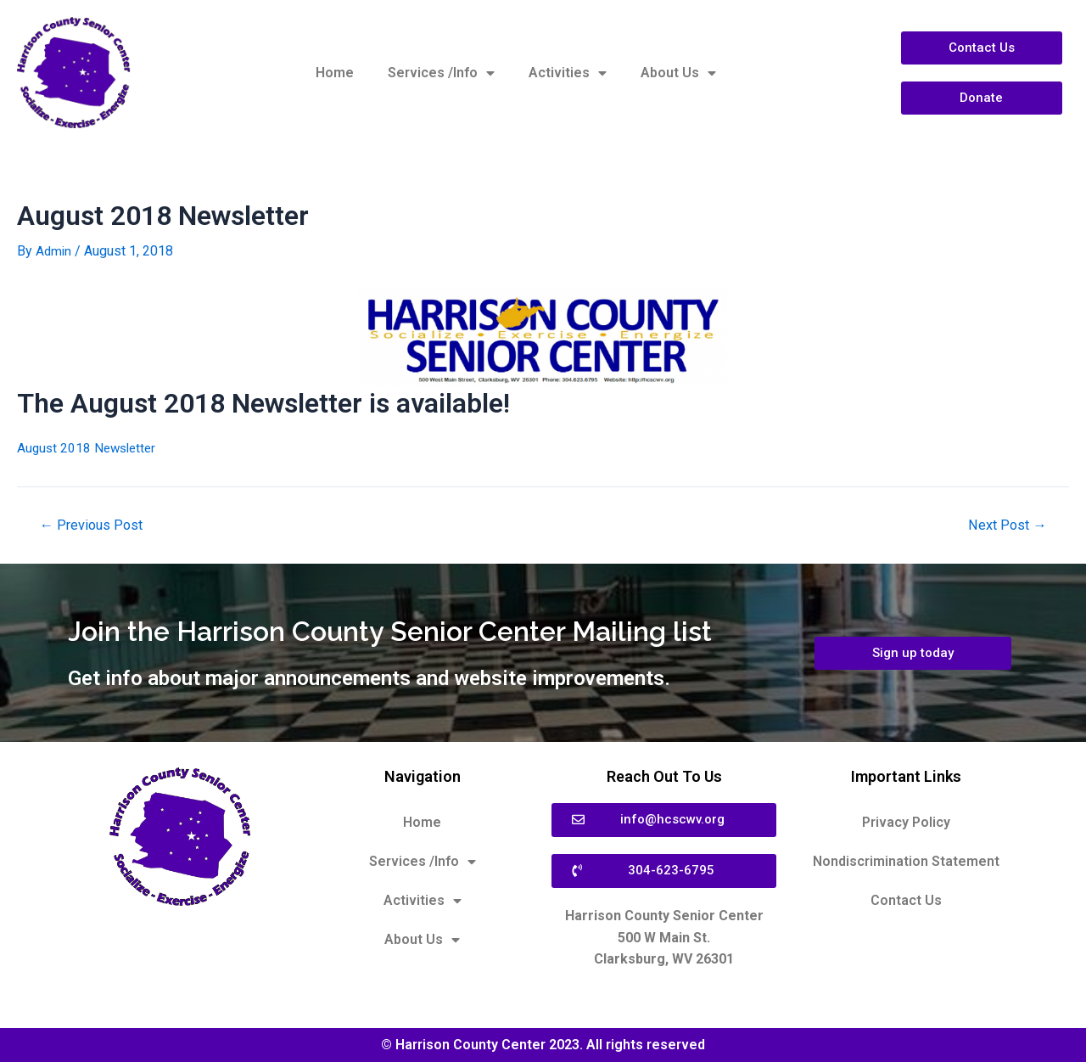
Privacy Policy (906, 822)
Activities (568, 73)
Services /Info (441, 73)
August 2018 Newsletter (89, 448)
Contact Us (906, 900)
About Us (678, 73)
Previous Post (94, 525)
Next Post (1005, 525)
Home (335, 73)
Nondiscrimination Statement (906, 861)
